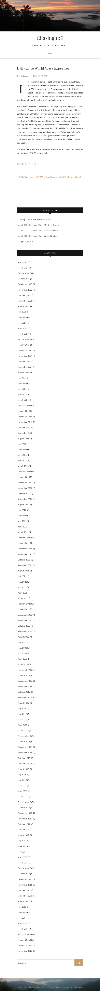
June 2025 (22, 317)
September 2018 (25, 763)
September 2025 (25, 301)
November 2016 (25, 885)
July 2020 (22, 642)
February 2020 (24, 670)
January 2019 (24, 741)
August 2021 (23, 570)
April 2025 (22, 328)
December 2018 (25, 747)
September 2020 (25, 631)
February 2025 (24, 339)
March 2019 (23, 730)
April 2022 (22, 526)
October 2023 (24, 427)
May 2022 (22, 521)
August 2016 (23, 901)
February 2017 (24, 868)
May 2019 (22, 719)
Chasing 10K (50, 37)
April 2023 (22, 460)
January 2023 (24, 477)
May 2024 (22, 389)
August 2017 (23, 835)
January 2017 (24, 873)
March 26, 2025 (40, 76)
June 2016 (22, 912)
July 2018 (22, 774)
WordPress (77, 987)
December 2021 (25, 548)
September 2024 (25, 367)
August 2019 (23, 703)
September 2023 (25, 433)
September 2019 (25, 697)
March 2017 (23, 862)
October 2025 (24, 295)
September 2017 (25, 829)
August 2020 (23, 637)
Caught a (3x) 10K (25, 241)
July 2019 (22, 708)
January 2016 (24, 940)
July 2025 (22, 311)
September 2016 (25, 895)
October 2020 (24, 626)
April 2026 (22, 262)
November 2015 (25, 951)
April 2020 (22, 659)
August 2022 (23, 504)
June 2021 (22, 582)
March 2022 (23, 532)
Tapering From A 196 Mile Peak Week (34, 219)
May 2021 (22, 587)
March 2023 (23, 466)
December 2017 (25, 813)
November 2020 (25, 620)
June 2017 (22, 846)
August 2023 (23, 438)
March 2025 (23, 334)
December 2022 (25, 482)
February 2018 (24, 802)
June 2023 (22, 449)
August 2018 (23, 769)
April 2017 (22, 857)
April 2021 (22, 593)
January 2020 (24, 675)
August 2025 (23, 306)
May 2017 (22, 851)
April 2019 (22, 725)
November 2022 (25, 488)
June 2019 (22, 714)
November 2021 (25, 554)
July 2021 (22, 576)
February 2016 (24, 934)
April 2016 (22, 923)
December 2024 (25, 350)
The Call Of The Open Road (70, 177)
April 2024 (22, 394)
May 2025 (22, 323)
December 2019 (25, 681)
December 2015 (25, 945)
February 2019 (24, 736)
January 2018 (24, 807)
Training (34, 164)
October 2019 (24, 692)
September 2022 (25, 499)
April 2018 (22, 791)
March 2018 (23, 796)
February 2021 (24, 603)
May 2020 (22, 653)
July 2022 (22, 510)
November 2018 (25, 752)
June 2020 (22, 648)
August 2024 (23, 372)
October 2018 (24, 758)
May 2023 (22, 455)
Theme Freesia (54, 987)
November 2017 (25, 818)
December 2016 (25, 879)
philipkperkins (24, 76)
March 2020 (23, 664)
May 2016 (22, 918)
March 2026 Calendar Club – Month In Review (38, 225)
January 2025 (24, 345)
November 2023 (25, 422)
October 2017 (24, 824)
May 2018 (22, 785)
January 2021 (24, 609)
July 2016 (22, 907)
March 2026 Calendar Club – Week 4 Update (38, 230)
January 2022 (24, 543)
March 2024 (23, 400)
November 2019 (25, 686)
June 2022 (22, 515)
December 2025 (25, 284)
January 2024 (24, 411)
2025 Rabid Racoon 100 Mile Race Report (37, 177)
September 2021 (25, 565)
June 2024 (22, 383)
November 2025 (25, 290)
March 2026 (23, 267)
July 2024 (22, 378)
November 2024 (25, 356)
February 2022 (24, 537)
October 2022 (24, 493)
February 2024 (24, 405)
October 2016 (24, 890)
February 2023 (24, 471)
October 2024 (24, 361)
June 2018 (22, 780)
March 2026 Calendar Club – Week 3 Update (38, 236)
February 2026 (24, 273)
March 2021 (23, 598)
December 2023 (25, 416)
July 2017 (22, 840)
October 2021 (24, 559)
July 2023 (22, 444)
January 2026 (24, 278)
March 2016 (23, 929)
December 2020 (25, 615)
